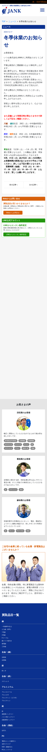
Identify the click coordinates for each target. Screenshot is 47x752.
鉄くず (4, 671)
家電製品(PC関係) (10, 441)
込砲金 (4, 657)
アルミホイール (7, 692)
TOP (3, 21)
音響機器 (22, 441)
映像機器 (31, 441)
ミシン (26, 444)
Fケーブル (20, 531)
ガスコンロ (8, 444)
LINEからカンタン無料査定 (16, 234)
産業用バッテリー (7, 714)
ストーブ (18, 444)
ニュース (12, 21)
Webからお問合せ (13, 213)
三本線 (4, 646)
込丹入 (4, 730)
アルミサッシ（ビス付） (10, 698)
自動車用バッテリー (8, 720)
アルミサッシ (6, 700)
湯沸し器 (25, 448)
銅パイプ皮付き (7, 641)
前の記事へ (13, 185)
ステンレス (8, 448)
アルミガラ (5, 695)
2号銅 (4, 635)
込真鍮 (4, 660)
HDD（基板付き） (7, 747)
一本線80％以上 (7, 626)
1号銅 (4, 632)
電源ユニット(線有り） (9, 741)
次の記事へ (33, 185)
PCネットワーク (7, 750)
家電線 (4, 644)
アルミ (17, 448)
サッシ (11, 531)
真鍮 (32, 448)
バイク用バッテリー (8, 717)
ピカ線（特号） (7, 629)
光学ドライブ (6, 744)
